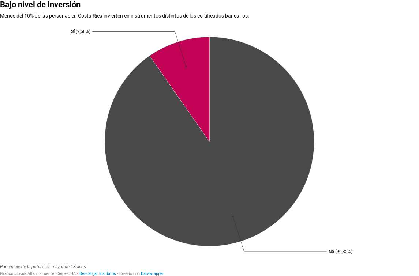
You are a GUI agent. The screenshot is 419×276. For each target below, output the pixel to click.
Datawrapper (152, 273)
